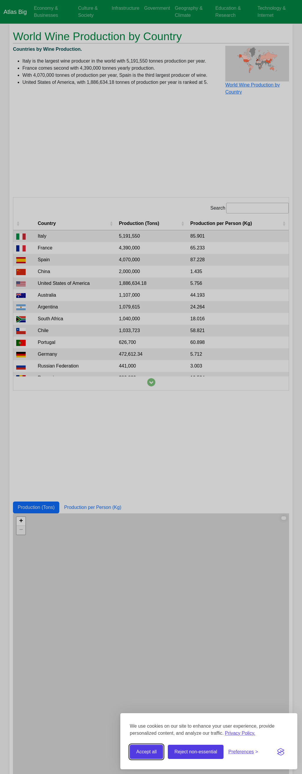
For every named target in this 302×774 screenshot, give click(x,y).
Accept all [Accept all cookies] (146, 751)
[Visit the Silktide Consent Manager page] (281, 752)
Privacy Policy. (240, 733)
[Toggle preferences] (243, 752)
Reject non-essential (195, 751)
